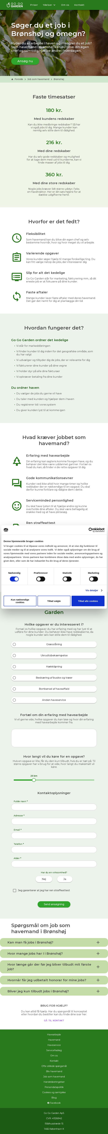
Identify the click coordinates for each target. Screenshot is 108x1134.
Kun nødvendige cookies (20, 601)
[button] (54, 942)
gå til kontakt (54, 1020)
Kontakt (79, 5)
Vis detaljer (92, 590)
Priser (34, 5)
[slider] (34, 780)
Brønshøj (59, 79)
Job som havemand (38, 79)
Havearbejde (54, 1034)
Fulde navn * (21, 801)
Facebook (54, 1103)
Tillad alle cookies (88, 601)
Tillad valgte (54, 601)
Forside (17, 79)
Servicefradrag (54, 1050)
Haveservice (54, 1045)
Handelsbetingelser (54, 1081)
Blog (54, 1097)
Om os (65, 5)
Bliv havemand (54, 1071)
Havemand (54, 1039)
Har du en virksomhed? (54, 872)
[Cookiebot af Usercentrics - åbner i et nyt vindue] (90, 530)
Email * (17, 830)
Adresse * (19, 816)
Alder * (17, 858)
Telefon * (19, 844)
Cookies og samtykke (54, 1092)
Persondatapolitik (54, 1087)
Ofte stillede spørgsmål (54, 1066)
